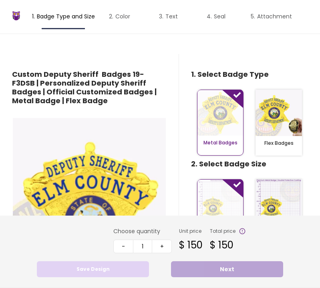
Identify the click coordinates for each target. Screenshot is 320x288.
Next (227, 269)
